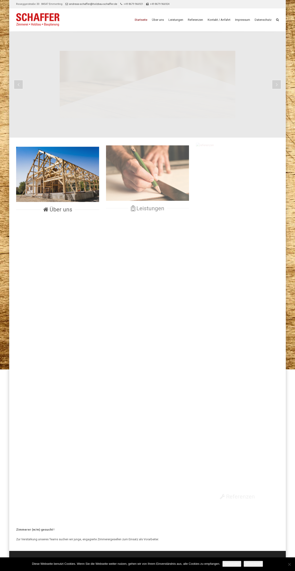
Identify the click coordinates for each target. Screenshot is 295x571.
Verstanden (231, 563)
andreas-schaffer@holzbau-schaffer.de (91, 4)
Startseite (141, 19)
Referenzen (195, 19)
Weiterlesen (253, 563)
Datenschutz (263, 19)
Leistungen (175, 19)
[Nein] (289, 564)
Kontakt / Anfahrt (219, 19)
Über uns (158, 19)
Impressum (242, 19)
